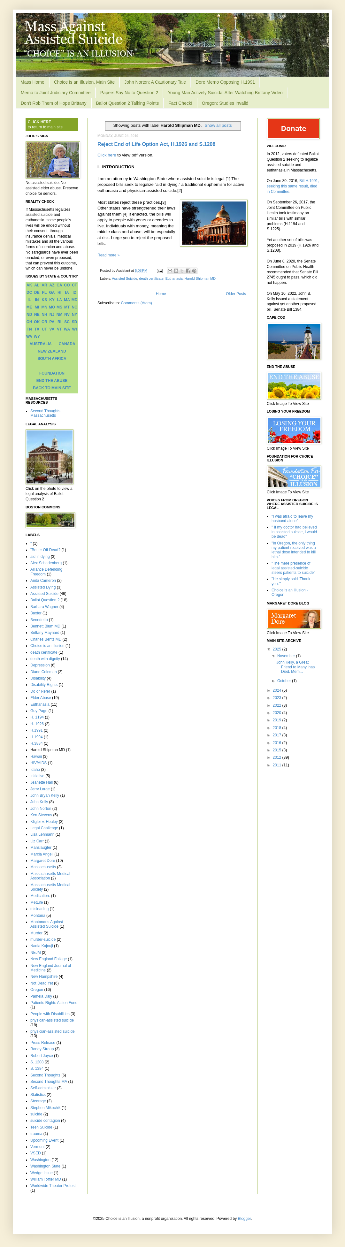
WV (29, 336)
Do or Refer (40, 691)
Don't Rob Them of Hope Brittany (54, 103)
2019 (277, 720)
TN (29, 329)
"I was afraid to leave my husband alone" (292, 518)
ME (29, 307)
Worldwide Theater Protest (53, 1185)
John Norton (40, 808)
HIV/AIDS (38, 763)
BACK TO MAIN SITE (52, 388)
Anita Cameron (43, 580)
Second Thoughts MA (48, 1081)
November (286, 656)
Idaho (35, 769)
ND (29, 314)
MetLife (36, 902)
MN (45, 307)
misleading (39, 909)
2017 (277, 735)
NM (60, 314)
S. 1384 (36, 1068)
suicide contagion (45, 1120)
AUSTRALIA (40, 344)
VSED (35, 1153)
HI (59, 292)
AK (29, 285)
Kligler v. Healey (44, 821)
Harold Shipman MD (200, 278)
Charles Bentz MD (45, 639)
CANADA (67, 344)
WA (67, 329)
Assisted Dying (43, 587)
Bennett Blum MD (45, 626)
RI (59, 322)
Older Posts (236, 294)
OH (29, 322)
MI (37, 307)
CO (67, 285)
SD (74, 322)
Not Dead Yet (41, 983)
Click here (106, 155)
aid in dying (40, 556)
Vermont (37, 1146)
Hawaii (36, 756)
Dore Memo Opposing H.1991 (225, 82)
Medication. (40, 895)
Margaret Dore (42, 860)
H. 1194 (37, 717)
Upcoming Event (44, 1140)
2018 (277, 728)
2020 (277, 713)
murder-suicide (43, 939)
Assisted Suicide (124, 278)
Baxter (36, 613)
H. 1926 (37, 724)
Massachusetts (43, 867)
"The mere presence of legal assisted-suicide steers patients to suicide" (293, 568)
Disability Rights (43, 684)
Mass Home (32, 82)
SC (67, 322)
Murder (36, 933)
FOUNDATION (52, 373)
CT (74, 285)
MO (52, 307)
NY (74, 314)
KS (44, 300)
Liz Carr (37, 841)
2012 (277, 757)
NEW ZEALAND (52, 351)
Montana (37, 915)
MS (59, 307)
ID (74, 292)
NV (67, 314)
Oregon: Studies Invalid (225, 103)
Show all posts (218, 125)
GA (52, 292)
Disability (38, 678)
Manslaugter (40, 847)
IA (67, 292)
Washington (40, 1160)
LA (59, 300)
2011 (277, 765)
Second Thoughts (45, 1075)
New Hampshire (43, 976)
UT (44, 329)
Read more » (108, 255)
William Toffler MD (45, 1179)
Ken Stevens (41, 815)
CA (59, 285)
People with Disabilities (50, 1014)
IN (37, 300)
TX (36, 329)
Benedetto (39, 620)
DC (29, 292)
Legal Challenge (44, 828)
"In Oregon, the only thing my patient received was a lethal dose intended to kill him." (294, 550)
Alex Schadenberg (46, 563)
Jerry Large (40, 789)
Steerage (38, 1101)
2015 (277, 750)
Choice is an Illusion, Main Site (84, 82)
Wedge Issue (41, 1173)
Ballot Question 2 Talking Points (127, 103)
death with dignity (45, 659)
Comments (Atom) (136, 303)
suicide (36, 1114)
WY (37, 336)
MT (67, 307)
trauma (36, 1133)
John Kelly (39, 802)
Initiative (37, 776)
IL (29, 300)
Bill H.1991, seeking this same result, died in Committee (293, 186)
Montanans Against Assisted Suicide (46, 924)
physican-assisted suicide (52, 1020)
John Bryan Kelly (44, 795)
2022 (277, 705)
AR (44, 285)
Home (161, 294)
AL (36, 285)
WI (74, 329)
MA (67, 300)
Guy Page (38, 711)
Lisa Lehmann (42, 834)
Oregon (36, 989)
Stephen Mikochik (45, 1108)
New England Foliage (48, 959)
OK (37, 322)
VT (59, 329)
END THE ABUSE (52, 380)
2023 (277, 698)
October (284, 681)
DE (37, 292)
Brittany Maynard (44, 632)
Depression (40, 665)
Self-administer (43, 1088)
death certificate (151, 278)
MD (75, 300)
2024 (277, 690)
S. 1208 (36, 1062)
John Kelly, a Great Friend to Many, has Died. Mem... (295, 667)
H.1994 (36, 737)
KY (52, 300)
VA (52, 329)
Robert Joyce (41, 1055)
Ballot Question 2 (44, 600)
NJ (52, 314)
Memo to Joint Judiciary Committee (56, 92)
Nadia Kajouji (41, 946)
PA (52, 322)
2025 (277, 649)
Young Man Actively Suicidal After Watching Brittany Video (225, 92)
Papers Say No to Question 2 (129, 92)
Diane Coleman (43, 672)
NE (37, 314)
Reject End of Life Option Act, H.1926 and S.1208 (156, 144)
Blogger (244, 1218)
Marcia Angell (41, 854)
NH (44, 314)
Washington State (45, 1166)
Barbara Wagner (44, 606)
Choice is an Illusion (47, 645)
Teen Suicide (41, 1127)
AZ (51, 285)
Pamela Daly (41, 996)
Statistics (38, 1094)
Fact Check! (180, 103)
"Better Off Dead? (45, 550)
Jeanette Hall (41, 782)
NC (74, 307)
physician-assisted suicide (52, 1031)
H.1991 (36, 730)
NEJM (35, 952)
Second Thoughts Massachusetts (45, 413)
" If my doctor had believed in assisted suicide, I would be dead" (294, 532)
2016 (277, 743)
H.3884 (36, 743)
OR (44, 322)
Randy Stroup (42, 1049)
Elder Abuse (40, 698)
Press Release (42, 1042)
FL (44, 292)
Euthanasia (174, 278)
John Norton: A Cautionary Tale (155, 82)
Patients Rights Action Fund (53, 1002)
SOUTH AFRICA (51, 358)
